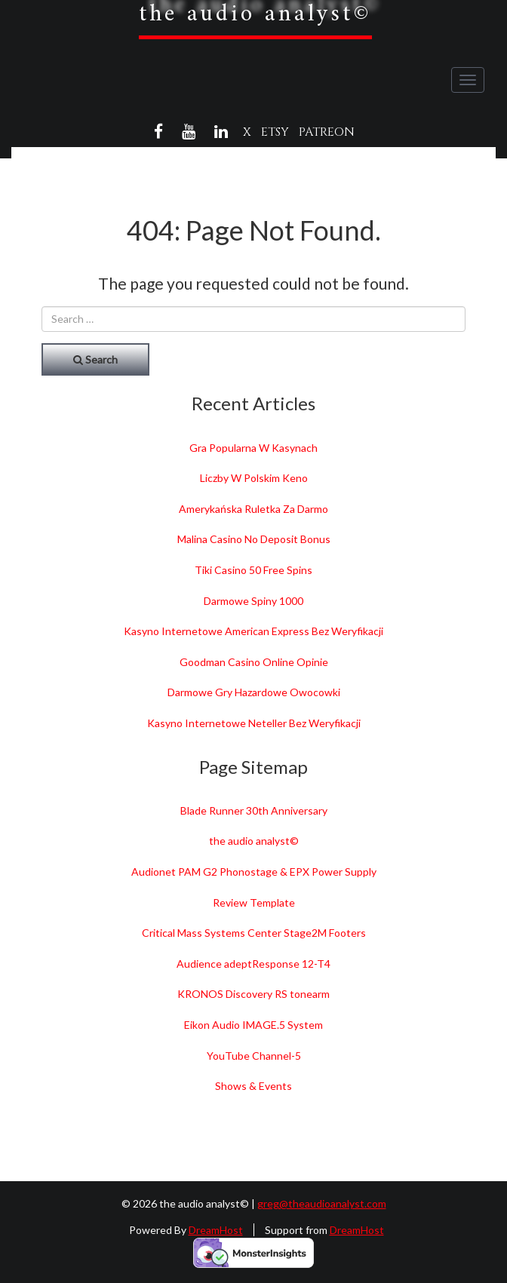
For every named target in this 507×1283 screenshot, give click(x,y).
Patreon (327, 132)
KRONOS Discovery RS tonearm (253, 993)
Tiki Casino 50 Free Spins (253, 569)
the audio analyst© (254, 840)
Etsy (275, 132)
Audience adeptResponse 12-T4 (253, 963)
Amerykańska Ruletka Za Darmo (253, 508)
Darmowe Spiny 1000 (253, 600)
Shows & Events (253, 1085)
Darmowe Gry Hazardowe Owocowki (253, 692)
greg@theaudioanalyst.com (321, 1203)
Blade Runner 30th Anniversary (253, 810)
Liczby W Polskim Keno (254, 477)
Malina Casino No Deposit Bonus (253, 539)
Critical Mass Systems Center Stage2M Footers (254, 932)
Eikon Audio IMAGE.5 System (253, 1024)
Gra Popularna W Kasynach (253, 447)
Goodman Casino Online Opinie (254, 661)
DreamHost (216, 1229)
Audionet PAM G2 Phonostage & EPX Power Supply (253, 871)
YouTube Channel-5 (254, 1055)
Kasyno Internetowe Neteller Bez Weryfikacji (254, 723)
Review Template (254, 902)
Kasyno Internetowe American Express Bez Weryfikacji (253, 631)
